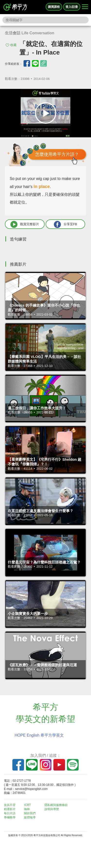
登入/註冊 (72, 7)
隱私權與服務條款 (56, 805)
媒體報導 (30, 817)
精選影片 (10, 809)
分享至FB (65, 224)
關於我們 (30, 813)
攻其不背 (10, 805)
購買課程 (54, 7)
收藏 (13, 45)
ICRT (27, 805)
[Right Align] (85, 7)
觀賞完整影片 (24, 224)
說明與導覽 (51, 809)
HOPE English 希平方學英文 (39, 735)
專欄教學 (10, 817)
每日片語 (10, 813)
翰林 (27, 809)
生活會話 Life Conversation (29, 33)
